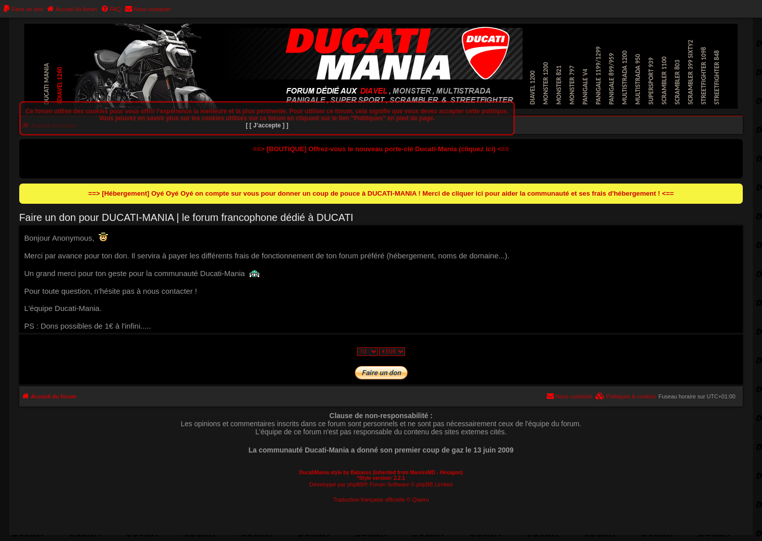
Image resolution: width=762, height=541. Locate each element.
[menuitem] (23, 9)
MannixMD (422, 472)
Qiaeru (420, 500)
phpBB (355, 484)
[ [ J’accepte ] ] (267, 125)
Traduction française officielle (369, 500)
